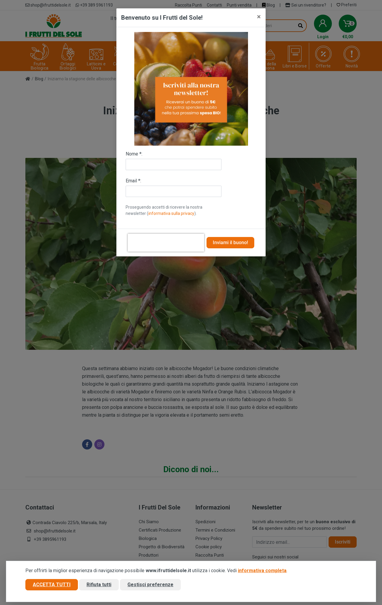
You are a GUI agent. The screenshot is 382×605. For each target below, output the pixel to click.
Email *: (133, 181)
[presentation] (166, 243)
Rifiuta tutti (99, 585)
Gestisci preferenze (150, 585)
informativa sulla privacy (171, 213)
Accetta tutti (51, 585)
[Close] (259, 16)
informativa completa (262, 571)
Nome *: (134, 154)
